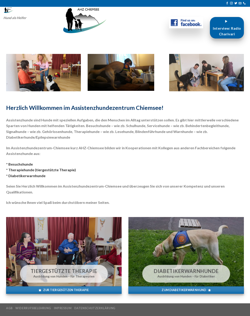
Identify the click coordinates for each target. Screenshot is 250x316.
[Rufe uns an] (244, 3)
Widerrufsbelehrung (33, 308)
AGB (9, 308)
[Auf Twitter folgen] (235, 3)
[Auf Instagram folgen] (231, 3)
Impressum (63, 308)
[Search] (56, 10)
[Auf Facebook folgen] (227, 3)
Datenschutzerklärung (94, 308)
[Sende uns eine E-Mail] (240, 3)
